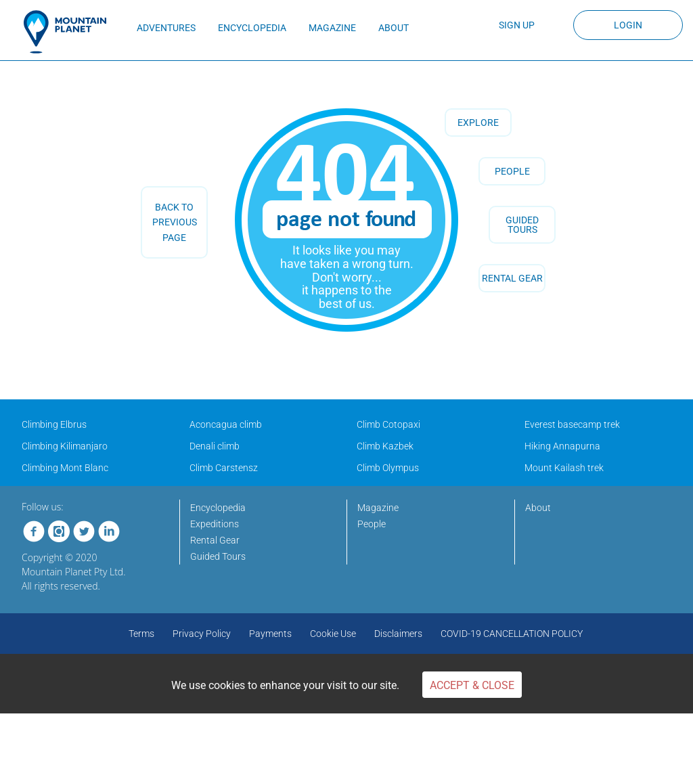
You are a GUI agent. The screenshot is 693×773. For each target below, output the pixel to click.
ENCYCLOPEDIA (252, 27)
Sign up (517, 25)
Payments (270, 633)
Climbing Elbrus (54, 424)
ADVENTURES (166, 27)
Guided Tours (218, 556)
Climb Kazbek (385, 446)
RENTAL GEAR (512, 278)
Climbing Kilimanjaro (65, 446)
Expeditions (214, 523)
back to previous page (174, 222)
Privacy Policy (202, 633)
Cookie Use (333, 633)
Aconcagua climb (225, 424)
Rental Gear (215, 540)
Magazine (378, 507)
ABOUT (393, 27)
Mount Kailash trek (564, 467)
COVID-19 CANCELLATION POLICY (512, 633)
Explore (478, 122)
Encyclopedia (218, 507)
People (512, 171)
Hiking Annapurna (562, 446)
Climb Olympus (388, 467)
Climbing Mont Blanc (65, 467)
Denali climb (214, 446)
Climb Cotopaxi (388, 424)
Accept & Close (472, 685)
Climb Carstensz (223, 467)
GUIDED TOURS (522, 225)
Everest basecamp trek (572, 424)
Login (628, 25)
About (538, 507)
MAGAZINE (332, 27)
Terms (141, 633)
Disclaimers (398, 633)
